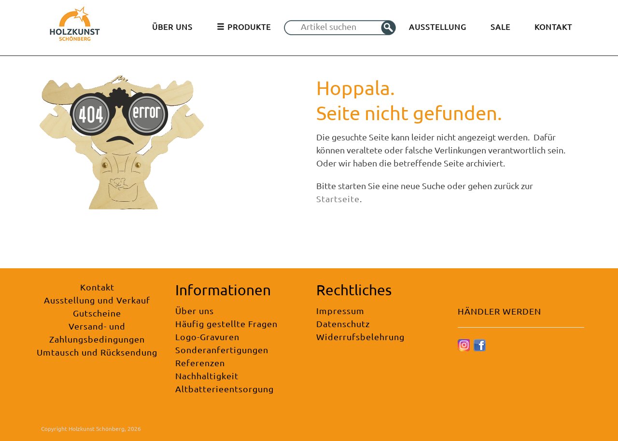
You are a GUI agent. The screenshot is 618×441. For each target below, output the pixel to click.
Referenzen (200, 363)
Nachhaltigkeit (207, 376)
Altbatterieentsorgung (224, 389)
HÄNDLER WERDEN (499, 311)
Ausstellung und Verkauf (97, 300)
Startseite (338, 198)
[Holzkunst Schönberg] (74, 27)
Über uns (194, 310)
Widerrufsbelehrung (360, 336)
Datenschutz (343, 323)
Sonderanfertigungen (221, 350)
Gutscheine (97, 313)
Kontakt (97, 287)
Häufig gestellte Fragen (226, 323)
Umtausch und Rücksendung (97, 352)
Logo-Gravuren (207, 336)
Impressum (340, 310)
